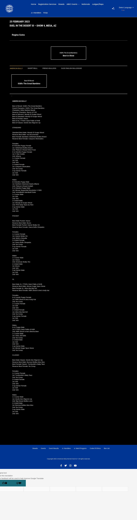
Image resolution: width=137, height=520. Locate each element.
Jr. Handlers (36, 13)
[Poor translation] (19, 483)
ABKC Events (72, 4)
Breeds (61, 4)
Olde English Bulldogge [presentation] (78, 68)
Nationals (86, 4)
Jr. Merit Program (80, 449)
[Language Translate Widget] (126, 7)
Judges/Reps (97, 4)
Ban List (107, 449)
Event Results (54, 449)
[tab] (17, 68)
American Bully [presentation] (17, 68)
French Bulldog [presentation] (54, 68)
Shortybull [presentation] (35, 68)
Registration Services (47, 4)
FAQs (45, 13)
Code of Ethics (95, 449)
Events (43, 449)
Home (33, 4)
